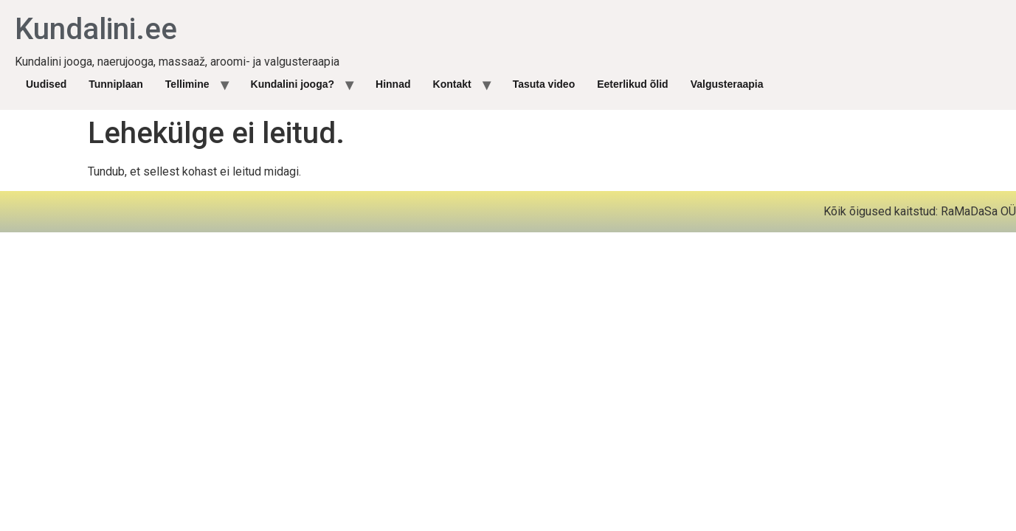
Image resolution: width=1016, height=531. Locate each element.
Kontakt (452, 84)
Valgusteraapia (727, 84)
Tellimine (187, 84)
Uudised (46, 84)
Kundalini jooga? (293, 84)
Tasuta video (544, 84)
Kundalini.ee (96, 29)
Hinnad (393, 84)
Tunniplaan (116, 84)
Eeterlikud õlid (632, 84)
